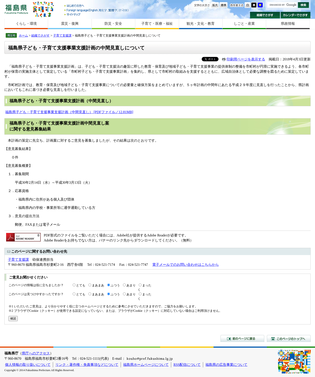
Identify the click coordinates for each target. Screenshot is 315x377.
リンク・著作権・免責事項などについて (86, 364)
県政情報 (288, 23)
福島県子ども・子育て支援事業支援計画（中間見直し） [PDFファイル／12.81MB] (69, 112)
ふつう (115, 285)
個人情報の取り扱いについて (28, 364)
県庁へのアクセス (36, 353)
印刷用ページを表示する (246, 59)
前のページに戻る (242, 338)
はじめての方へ (97, 6)
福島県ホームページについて (146, 364)
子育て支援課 (62, 35)
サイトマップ (97, 14)
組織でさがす (265, 15)
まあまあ (98, 285)
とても (80, 285)
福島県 (16, 9)
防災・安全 (113, 23)
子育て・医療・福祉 (157, 23)
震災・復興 (70, 23)
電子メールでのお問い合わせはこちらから (185, 264)
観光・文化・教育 (201, 23)
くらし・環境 (26, 23)
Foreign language (97, 10)
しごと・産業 (244, 23)
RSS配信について (187, 364)
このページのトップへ (289, 338)
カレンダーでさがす (296, 15)
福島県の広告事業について (226, 364)
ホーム (23, 35)
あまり (131, 285)
